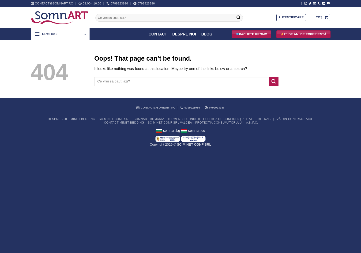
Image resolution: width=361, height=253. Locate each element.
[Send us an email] (314, 3)
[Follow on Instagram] (305, 3)
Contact (158, 34)
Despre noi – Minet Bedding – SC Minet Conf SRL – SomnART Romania (106, 119)
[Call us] (319, 3)
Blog (207, 34)
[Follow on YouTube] (328, 3)
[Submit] (238, 18)
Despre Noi (184, 34)
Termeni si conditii (184, 119)
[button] (291, 17)
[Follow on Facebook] (301, 3)
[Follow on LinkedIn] (323, 3)
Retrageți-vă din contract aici (285, 119)
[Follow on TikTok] (310, 3)
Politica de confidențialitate (229, 119)
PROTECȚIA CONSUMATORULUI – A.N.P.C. (226, 122)
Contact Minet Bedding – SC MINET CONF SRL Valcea (148, 122)
